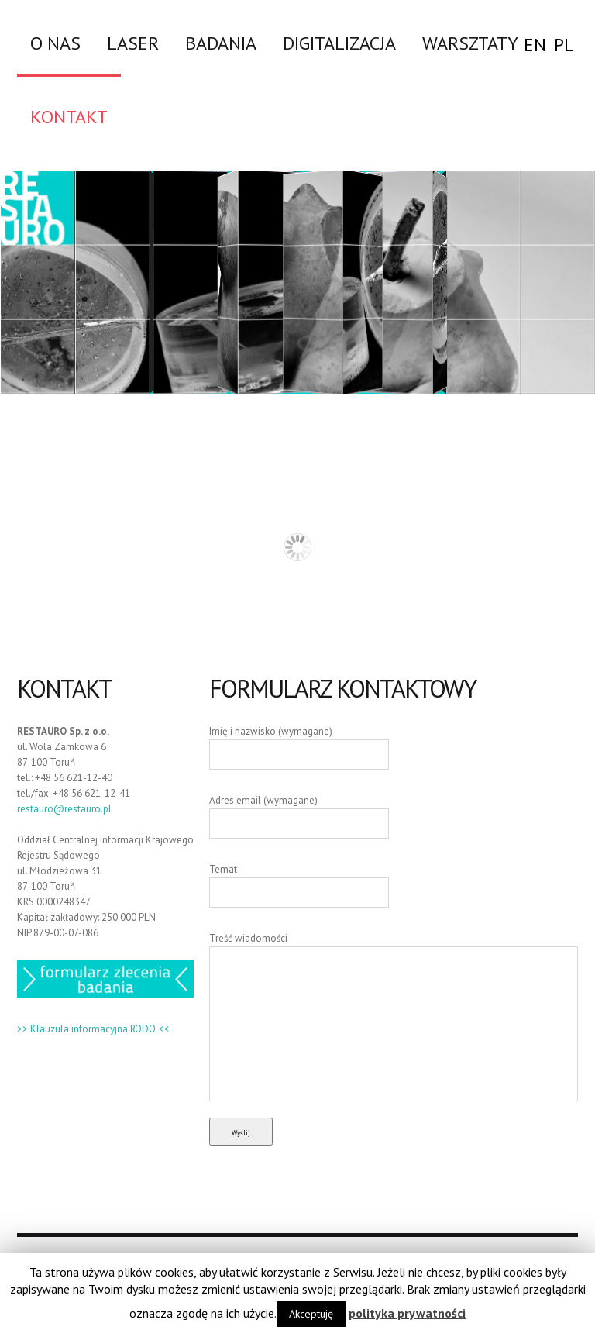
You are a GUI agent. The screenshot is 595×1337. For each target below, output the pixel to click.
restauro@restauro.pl (64, 808)
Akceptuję (311, 1314)
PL (564, 45)
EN (535, 45)
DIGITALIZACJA (339, 42)
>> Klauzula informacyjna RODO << (93, 1028)
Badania (220, 42)
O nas (55, 42)
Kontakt (69, 116)
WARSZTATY (470, 42)
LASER (133, 42)
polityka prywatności (407, 1313)
